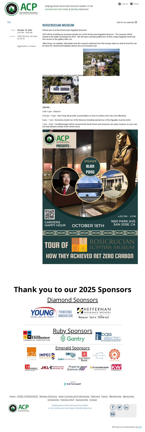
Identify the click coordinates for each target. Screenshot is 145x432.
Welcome (95, 396)
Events (104, 396)
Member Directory (48, 396)
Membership (115, 396)
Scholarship (53, 399)
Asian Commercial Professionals (74, 396)
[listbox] (127, 22)
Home (12, 396)
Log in (124, 4)
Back (9, 22)
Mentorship (128, 396)
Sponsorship (82, 399)
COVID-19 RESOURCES (27, 396)
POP (140, 427)
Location (12, 36)
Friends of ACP (67, 399)
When (13, 30)
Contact (93, 399)
